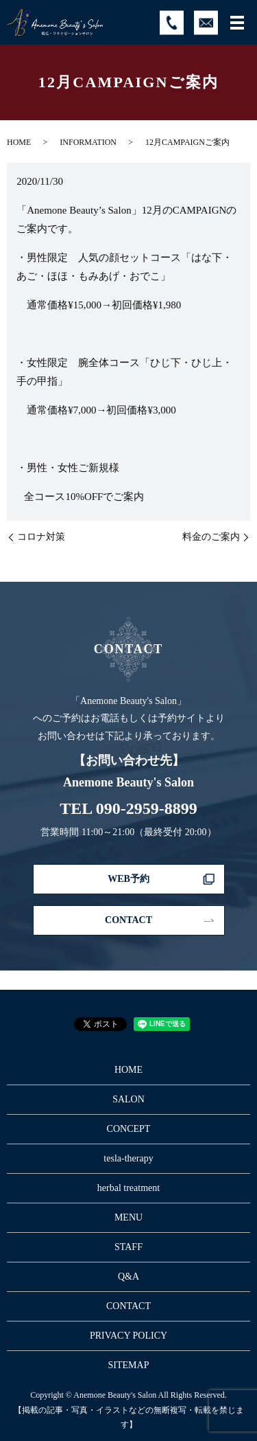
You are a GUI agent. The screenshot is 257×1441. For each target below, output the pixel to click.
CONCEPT (129, 1129)
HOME (19, 142)
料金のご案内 (211, 537)
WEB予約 (128, 879)
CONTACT (128, 920)
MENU (128, 1217)
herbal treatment (128, 1188)
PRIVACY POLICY (128, 1335)
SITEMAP (128, 1365)
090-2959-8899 (146, 808)
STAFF (128, 1247)
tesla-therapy (128, 1158)
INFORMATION (88, 142)
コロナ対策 (41, 537)
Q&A (128, 1276)
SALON (128, 1099)
